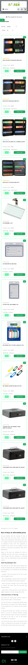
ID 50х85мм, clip (8, 223)
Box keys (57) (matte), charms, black (14, 141)
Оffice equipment (11, 17)
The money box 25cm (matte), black (14, 508)
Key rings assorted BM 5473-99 (12, 386)
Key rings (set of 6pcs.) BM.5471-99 (13, 345)
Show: (3, 30)
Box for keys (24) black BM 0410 (12, 60)
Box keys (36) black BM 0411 (11, 101)
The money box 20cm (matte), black (14, 467)
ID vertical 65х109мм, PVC (11, 304)
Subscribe (22, 652)
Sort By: (3, 26)
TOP (3, 661)
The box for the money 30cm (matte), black (11, 427)
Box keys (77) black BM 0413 (11, 182)
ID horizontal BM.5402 (10, 264)
